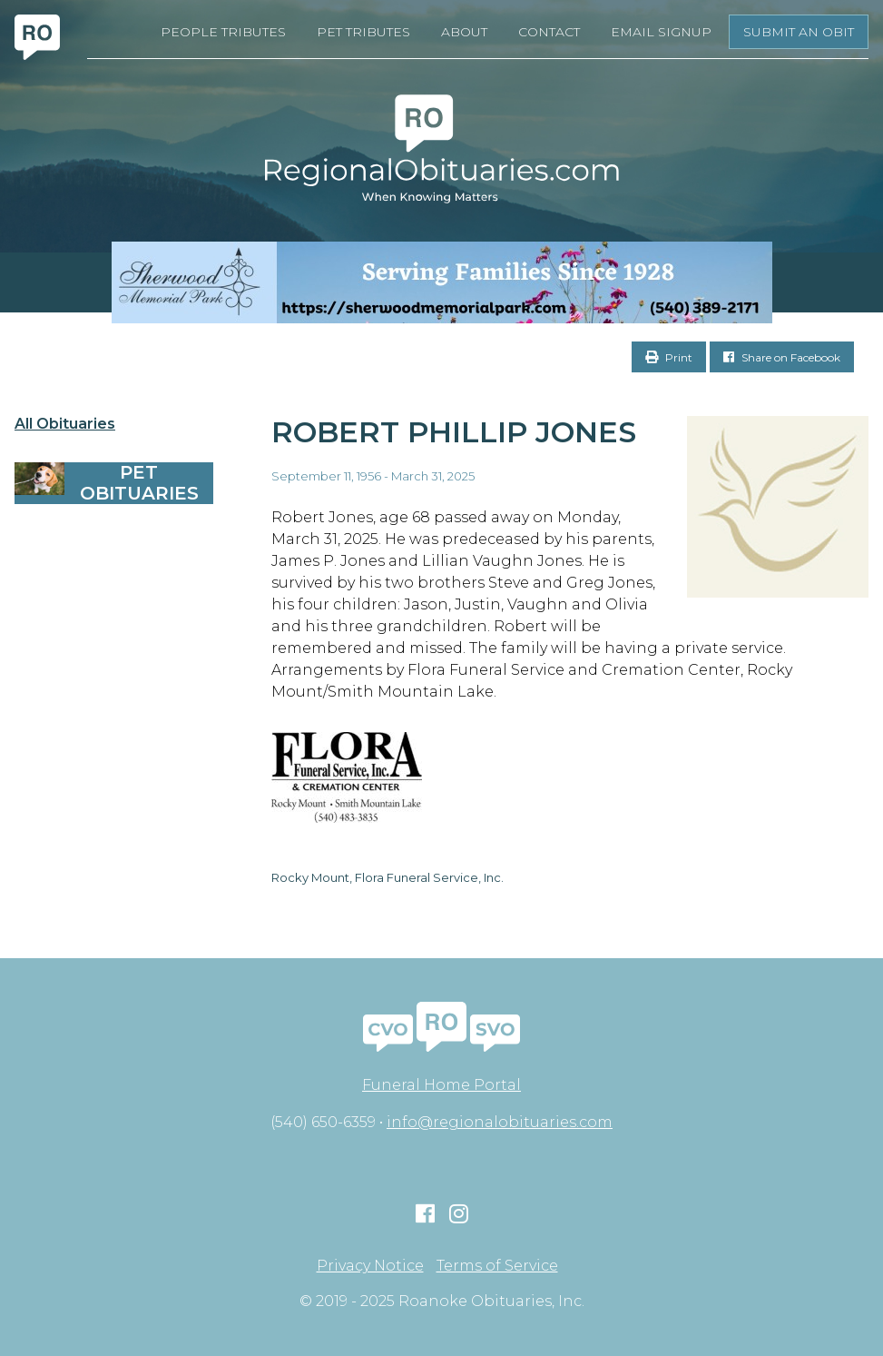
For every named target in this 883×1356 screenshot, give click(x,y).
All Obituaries (65, 424)
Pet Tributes (363, 32)
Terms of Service (497, 1266)
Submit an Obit (798, 32)
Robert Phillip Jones (453, 432)
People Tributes (223, 32)
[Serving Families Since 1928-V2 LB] (441, 282)
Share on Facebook (781, 357)
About (464, 32)
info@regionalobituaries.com (500, 1122)
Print (668, 357)
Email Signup (661, 32)
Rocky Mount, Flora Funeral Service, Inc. (387, 877)
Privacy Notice (370, 1266)
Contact (549, 32)
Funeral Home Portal (441, 1085)
